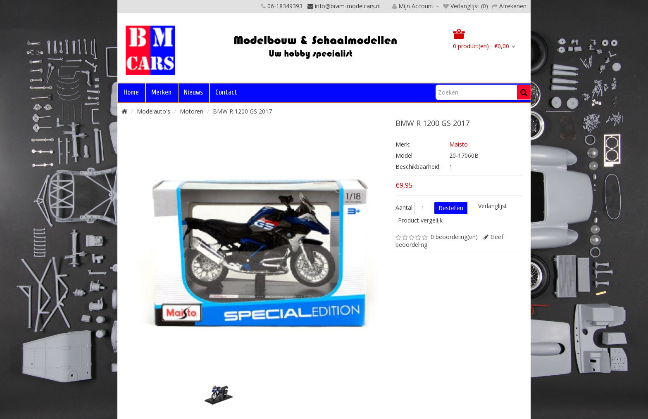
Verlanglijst (492, 206)
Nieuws (193, 92)
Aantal (403, 207)
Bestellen (450, 208)
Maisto (458, 144)
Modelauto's (153, 111)
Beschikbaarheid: (418, 166)
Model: (404, 155)
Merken (161, 92)
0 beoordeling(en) (454, 237)
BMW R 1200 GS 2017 (242, 111)
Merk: (402, 144)
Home (131, 92)
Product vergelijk (420, 220)
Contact (226, 92)
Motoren (191, 111)
